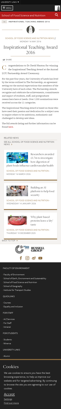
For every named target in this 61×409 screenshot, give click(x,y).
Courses (7, 302)
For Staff (7, 323)
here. (11, 126)
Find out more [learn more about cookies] (11, 403)
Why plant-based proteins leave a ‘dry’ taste (42, 220)
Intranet (7, 326)
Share (9, 59)
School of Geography (13, 286)
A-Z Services (9, 319)
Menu (9, 8)
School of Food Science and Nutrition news (29, 38)
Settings (8, 399)
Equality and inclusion (13, 306)
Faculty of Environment (14, 274)
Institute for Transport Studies (17, 290)
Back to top (8, 240)
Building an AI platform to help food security (42, 191)
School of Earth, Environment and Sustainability (25, 278)
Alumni (7, 356)
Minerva (7, 343)
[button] (56, 15)
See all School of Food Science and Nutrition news (29, 143)
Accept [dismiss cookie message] (9, 394)
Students (8, 339)
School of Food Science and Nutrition (23, 15)
